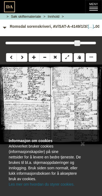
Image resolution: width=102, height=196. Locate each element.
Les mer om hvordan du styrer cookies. (42, 184)
